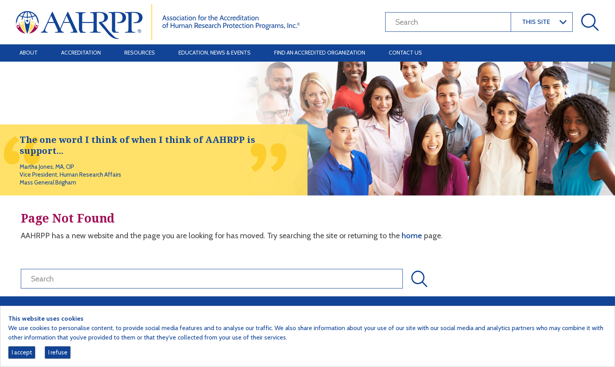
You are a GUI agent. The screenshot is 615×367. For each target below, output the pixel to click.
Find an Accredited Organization (319, 52)
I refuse (57, 352)
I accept (22, 352)
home (413, 235)
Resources (139, 52)
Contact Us (405, 52)
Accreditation (81, 52)
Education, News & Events (214, 52)
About (29, 52)
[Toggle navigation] (588, 53)
